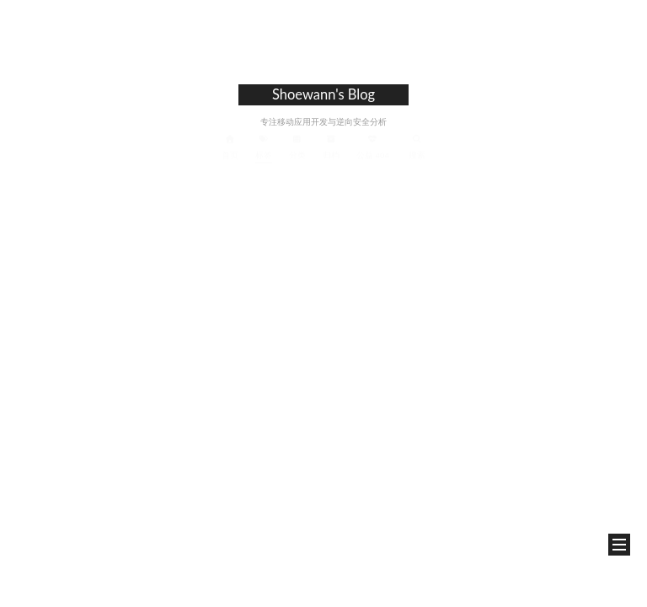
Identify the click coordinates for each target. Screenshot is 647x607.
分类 (297, 146)
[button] (619, 545)
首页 (230, 146)
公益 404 (372, 146)
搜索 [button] (417, 146)
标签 (263, 146)
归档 (331, 146)
